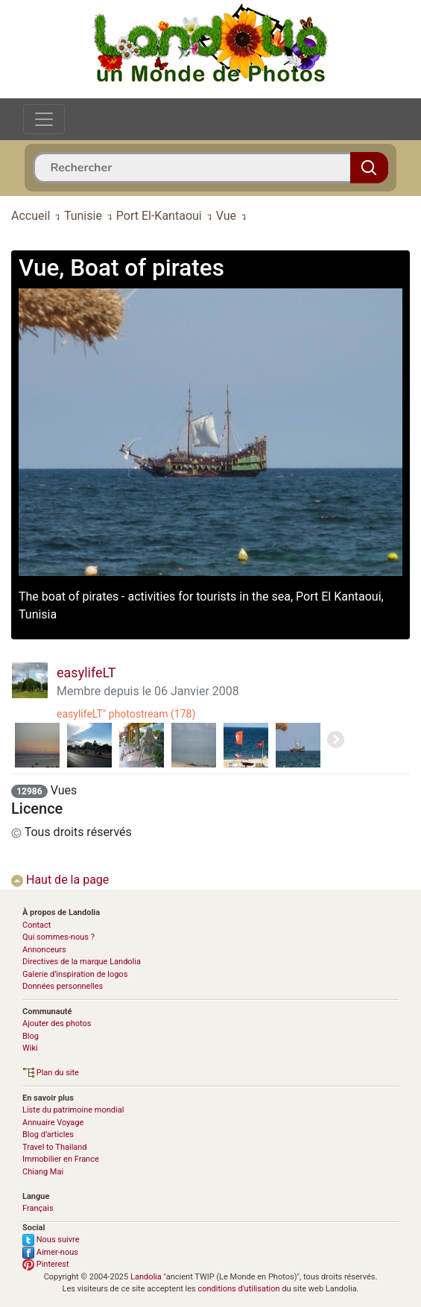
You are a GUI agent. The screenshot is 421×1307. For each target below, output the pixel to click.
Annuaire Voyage (52, 1122)
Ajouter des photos (56, 1023)
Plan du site (50, 1072)
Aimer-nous (50, 1252)
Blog (30, 1036)
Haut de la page (60, 880)
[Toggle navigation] (44, 119)
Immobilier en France (60, 1159)
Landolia (146, 1277)
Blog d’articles (48, 1134)
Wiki (30, 1048)
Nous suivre (51, 1239)
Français (38, 1208)
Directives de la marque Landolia (81, 961)
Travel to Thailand (54, 1147)
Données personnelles (62, 986)
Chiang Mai (42, 1172)
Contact (36, 925)
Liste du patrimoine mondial (73, 1110)
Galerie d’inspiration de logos (74, 974)
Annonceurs (44, 950)
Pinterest (45, 1264)
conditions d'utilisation (238, 1289)
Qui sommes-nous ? (58, 937)
